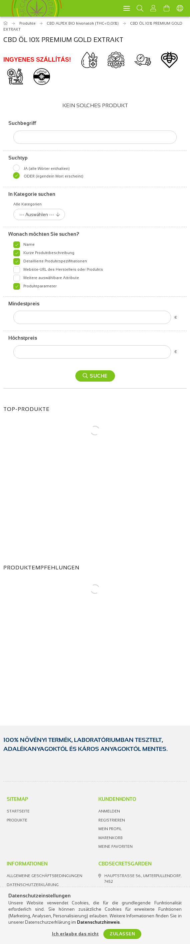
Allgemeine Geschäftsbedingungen (44, 876)
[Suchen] (140, 8)
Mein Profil (110, 829)
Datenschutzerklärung (33, 885)
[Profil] (153, 8)
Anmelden (109, 811)
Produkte (17, 820)
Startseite (18, 811)
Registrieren (111, 820)
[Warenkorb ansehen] (166, 8)
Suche (99, 376)
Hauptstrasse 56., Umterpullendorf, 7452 (142, 878)
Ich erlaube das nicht (75, 933)
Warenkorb (110, 838)
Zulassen (122, 933)
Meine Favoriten (115, 846)
